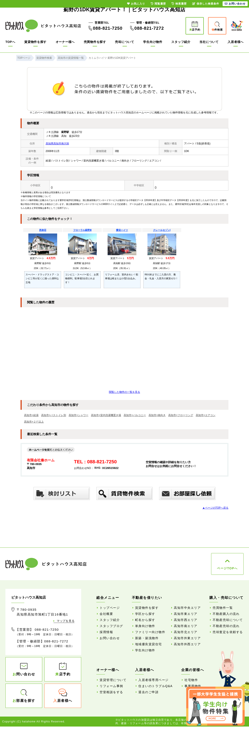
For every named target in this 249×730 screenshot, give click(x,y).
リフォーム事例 (111, 686)
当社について (208, 42)
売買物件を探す (95, 42)
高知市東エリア (185, 614)
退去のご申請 (148, 692)
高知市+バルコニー (135, 415)
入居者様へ (236, 42)
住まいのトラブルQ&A (155, 686)
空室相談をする (111, 692)
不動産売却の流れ (226, 626)
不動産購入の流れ (226, 614)
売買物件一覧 (223, 607)
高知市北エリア (185, 632)
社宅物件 (191, 680)
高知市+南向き (157, 415)
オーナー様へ (65, 42)
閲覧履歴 (158, 3)
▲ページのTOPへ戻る (215, 507)
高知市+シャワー (78, 415)
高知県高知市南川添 (57, 143)
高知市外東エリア (187, 638)
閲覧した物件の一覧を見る (124, 392)
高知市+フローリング (180, 415)
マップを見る (65, 620)
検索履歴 (179, 3)
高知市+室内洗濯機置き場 (106, 415)
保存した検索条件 (205, 3)
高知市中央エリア (187, 607)
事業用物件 (192, 686)
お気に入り (136, 3)
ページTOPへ (227, 568)
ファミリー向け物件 (150, 632)
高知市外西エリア (187, 644)
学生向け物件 (152, 42)
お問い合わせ (110, 638)
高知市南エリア (185, 626)
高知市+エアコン (205, 415)
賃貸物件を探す (35, 42)
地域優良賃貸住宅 (148, 644)
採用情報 (106, 632)
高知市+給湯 (31, 415)
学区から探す (145, 614)
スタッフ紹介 (180, 42)
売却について (124, 42)
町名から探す (145, 620)
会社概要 (106, 614)
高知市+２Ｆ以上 (34, 421)
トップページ (110, 607)
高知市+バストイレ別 (53, 415)
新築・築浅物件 (147, 638)
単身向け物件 (145, 626)
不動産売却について (228, 620)
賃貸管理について (113, 680)
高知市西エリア (185, 620)
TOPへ (10, 42)
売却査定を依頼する (228, 632)
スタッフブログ (111, 626)
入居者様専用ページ (153, 680)
